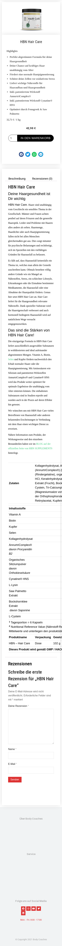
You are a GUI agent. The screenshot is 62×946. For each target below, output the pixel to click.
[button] (21, 154)
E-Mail (12, 764)
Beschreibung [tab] (16, 178)
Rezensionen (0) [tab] (42, 178)
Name (12, 749)
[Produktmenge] (12, 138)
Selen (11, 359)
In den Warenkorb (35, 138)
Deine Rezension (18, 706)
